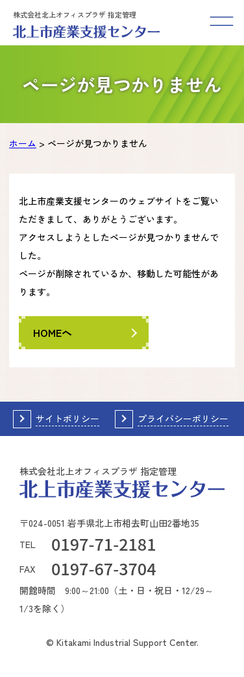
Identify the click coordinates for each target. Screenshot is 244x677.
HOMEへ (52, 332)
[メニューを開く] (221, 22)
